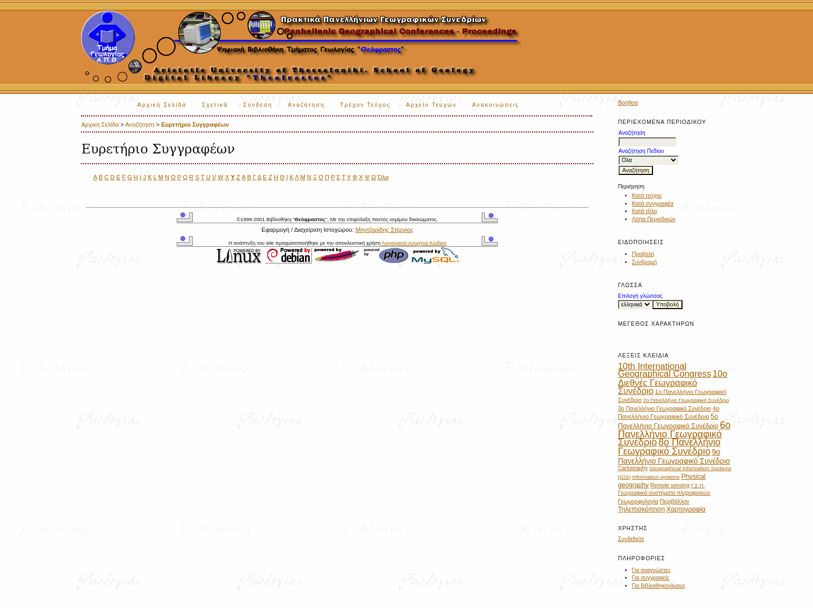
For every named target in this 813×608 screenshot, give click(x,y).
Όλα (383, 177)
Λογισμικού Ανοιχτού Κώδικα (414, 243)
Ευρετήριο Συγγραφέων (195, 124)
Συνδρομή (644, 262)
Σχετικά (215, 105)
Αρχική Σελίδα (162, 105)
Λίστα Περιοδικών (654, 219)
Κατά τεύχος (647, 196)
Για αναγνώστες (651, 570)
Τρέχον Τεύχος (365, 105)
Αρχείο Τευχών (431, 105)
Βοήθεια (628, 103)
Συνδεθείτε (631, 539)
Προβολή (643, 254)
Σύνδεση (257, 105)
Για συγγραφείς (651, 578)
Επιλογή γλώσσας (640, 296)
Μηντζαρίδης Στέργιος (384, 229)
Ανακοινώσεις (495, 105)
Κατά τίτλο (644, 211)
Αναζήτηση (306, 105)
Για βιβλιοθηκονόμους (659, 586)
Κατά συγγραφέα (652, 204)
